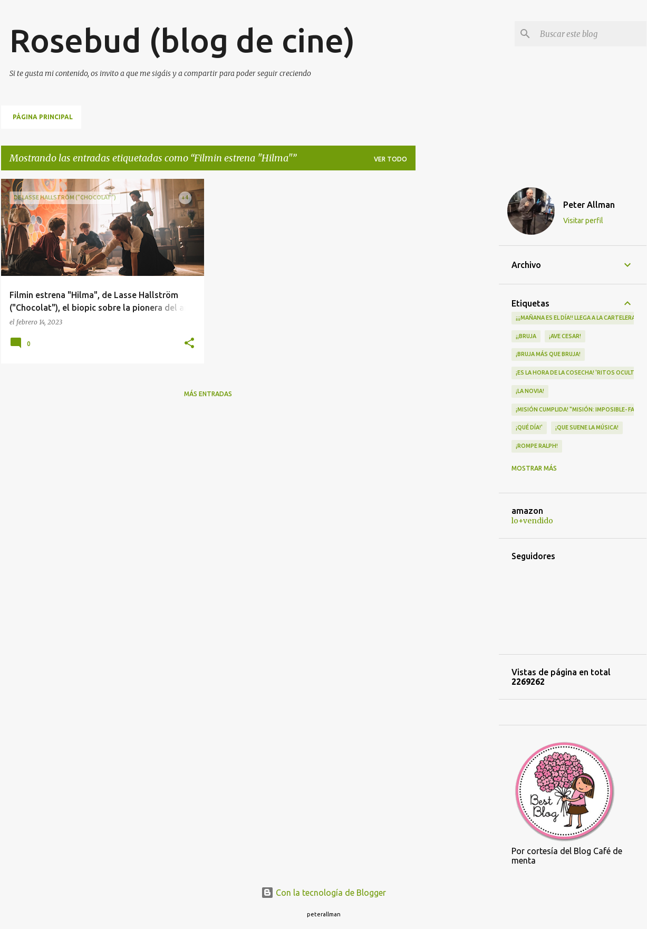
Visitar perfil (583, 220)
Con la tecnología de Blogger (323, 892)
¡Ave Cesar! (565, 336)
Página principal (43, 116)
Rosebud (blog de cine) (182, 40)
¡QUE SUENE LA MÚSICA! (587, 427)
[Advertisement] (457, 337)
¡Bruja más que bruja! (548, 354)
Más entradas (208, 393)
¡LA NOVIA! (530, 391)
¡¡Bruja (526, 336)
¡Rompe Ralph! (537, 446)
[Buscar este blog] (591, 33)
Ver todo (390, 159)
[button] (189, 344)
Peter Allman (589, 204)
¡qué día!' (529, 427)
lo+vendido (532, 520)
